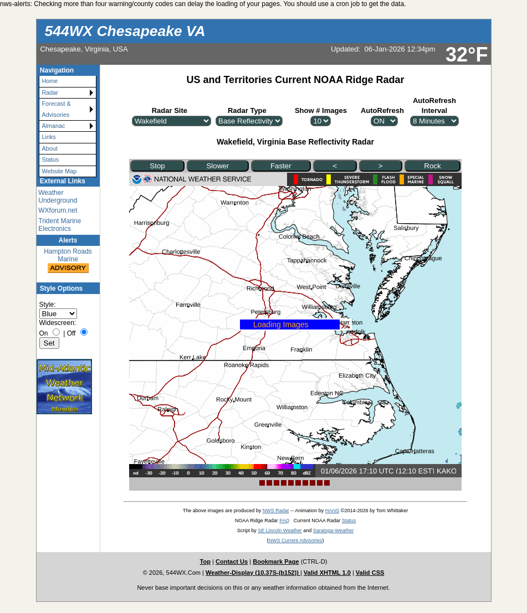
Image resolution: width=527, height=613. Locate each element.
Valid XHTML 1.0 (327, 572)
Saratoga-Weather (333, 530)
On (43, 333)
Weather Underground (57, 196)
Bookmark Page (276, 561)
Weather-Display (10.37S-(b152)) (253, 572)
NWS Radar (276, 510)
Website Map (59, 171)
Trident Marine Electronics (59, 225)
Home (50, 81)
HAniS (332, 510)
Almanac (53, 125)
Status (50, 159)
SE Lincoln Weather (279, 530)
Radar (50, 92)
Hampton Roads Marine (68, 261)
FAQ (284, 520)
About (50, 148)
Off (71, 333)
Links (49, 136)
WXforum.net (57, 210)
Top (205, 561)
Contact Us (232, 561)
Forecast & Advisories (56, 108)
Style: (47, 304)
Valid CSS (370, 572)
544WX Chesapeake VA (125, 31)
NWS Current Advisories (295, 540)
